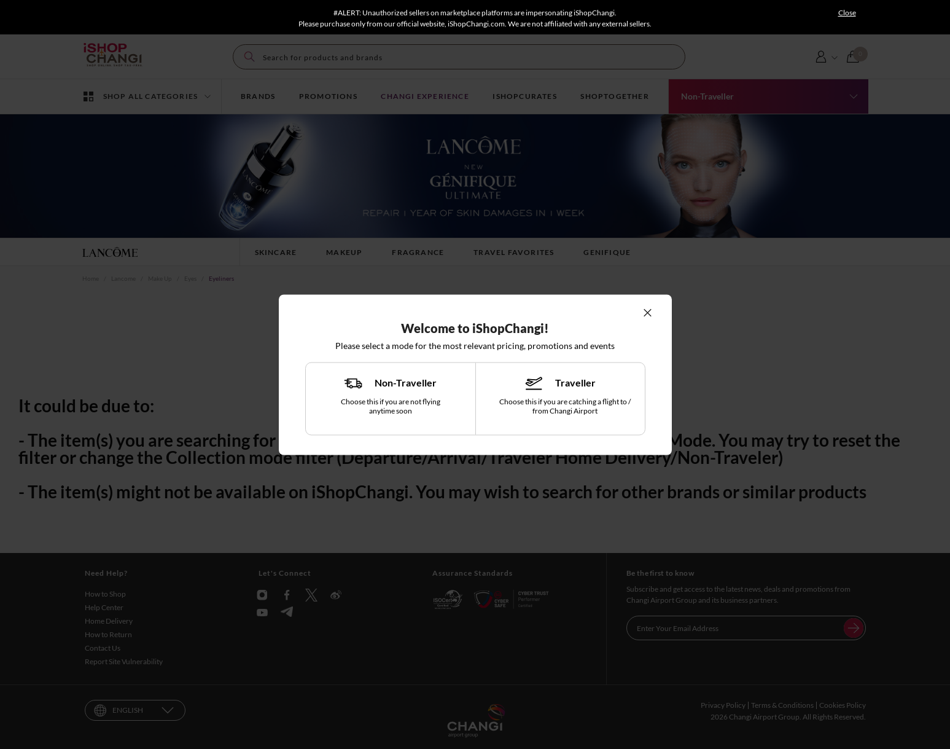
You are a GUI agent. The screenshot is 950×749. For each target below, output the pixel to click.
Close (847, 12)
